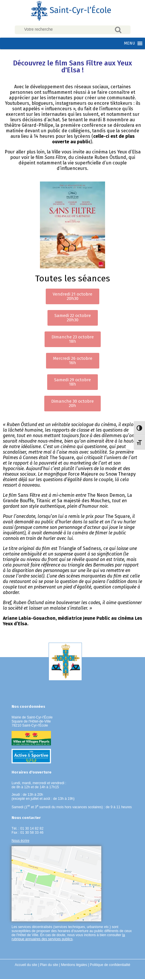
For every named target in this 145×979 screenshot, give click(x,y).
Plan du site (49, 965)
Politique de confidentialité (110, 965)
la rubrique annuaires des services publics (68, 937)
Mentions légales (74, 965)
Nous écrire (20, 841)
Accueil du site (26, 965)
